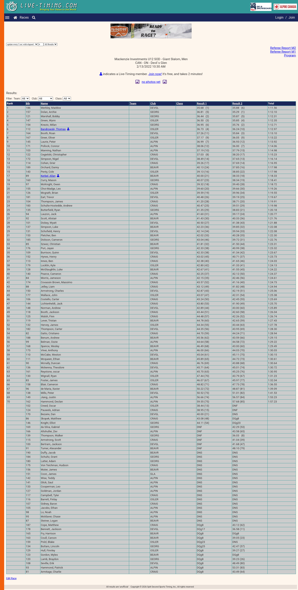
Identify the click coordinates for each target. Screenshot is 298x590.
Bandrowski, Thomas (53, 129)
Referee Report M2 (283, 48)
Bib (28, 103)
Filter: (17, 98)
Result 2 (237, 103)
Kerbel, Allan (48, 175)
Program (290, 55)
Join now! (155, 74)
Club (153, 103)
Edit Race (11, 578)
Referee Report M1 (283, 52)
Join (291, 17)
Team (133, 103)
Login (279, 17)
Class (179, 103)
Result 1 (202, 103)
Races (24, 17)
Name (44, 103)
